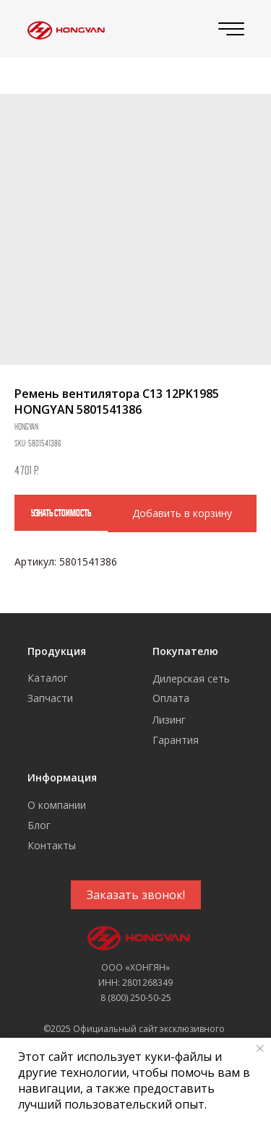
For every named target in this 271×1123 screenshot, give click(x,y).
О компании (56, 805)
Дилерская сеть (191, 678)
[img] (64, 29)
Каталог (47, 678)
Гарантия (175, 740)
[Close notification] (260, 1048)
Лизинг (169, 720)
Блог (39, 825)
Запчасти (50, 698)
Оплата (170, 698)
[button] (136, 894)
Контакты (51, 845)
